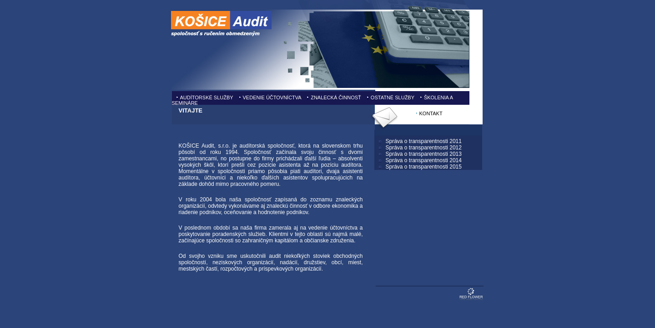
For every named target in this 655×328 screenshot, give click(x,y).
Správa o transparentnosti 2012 (424, 147)
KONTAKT (431, 113)
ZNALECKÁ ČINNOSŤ (336, 97)
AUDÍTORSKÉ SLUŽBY (206, 97)
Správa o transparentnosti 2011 (424, 141)
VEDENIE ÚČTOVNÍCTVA (272, 97)
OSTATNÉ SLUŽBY (392, 97)
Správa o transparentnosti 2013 (424, 154)
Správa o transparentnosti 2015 (424, 167)
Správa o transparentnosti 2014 (424, 160)
